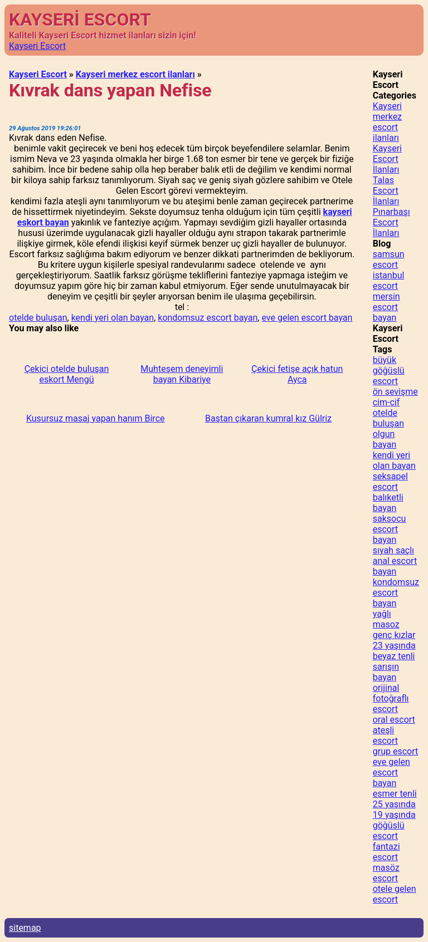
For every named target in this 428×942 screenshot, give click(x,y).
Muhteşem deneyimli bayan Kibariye (181, 374)
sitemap (25, 928)
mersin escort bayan (386, 307)
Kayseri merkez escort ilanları (135, 74)
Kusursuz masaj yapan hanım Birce (95, 418)
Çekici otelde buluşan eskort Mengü (67, 374)
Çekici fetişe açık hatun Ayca (297, 374)
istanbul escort (389, 280)
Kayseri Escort (37, 46)
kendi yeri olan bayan (112, 317)
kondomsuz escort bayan (207, 317)
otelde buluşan (38, 317)
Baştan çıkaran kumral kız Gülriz (268, 418)
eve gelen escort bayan (306, 317)
